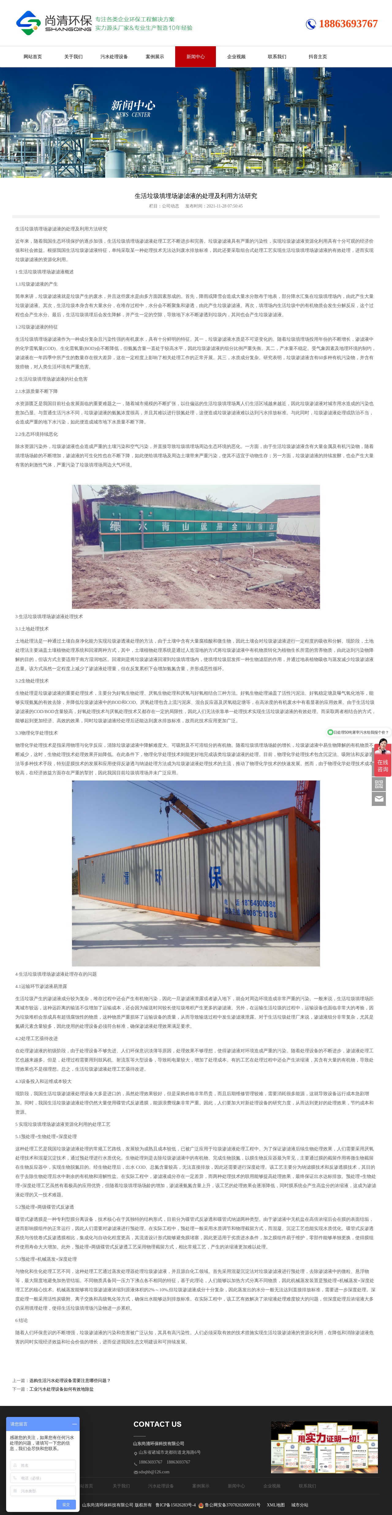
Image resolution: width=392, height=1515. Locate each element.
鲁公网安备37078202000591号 (233, 1505)
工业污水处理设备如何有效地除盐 (61, 1389)
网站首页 (33, 56)
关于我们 (73, 56)
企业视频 (236, 56)
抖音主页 (318, 56)
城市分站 (299, 1505)
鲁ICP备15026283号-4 (176, 1505)
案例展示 (155, 56)
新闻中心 (196, 56)
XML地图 (276, 1505)
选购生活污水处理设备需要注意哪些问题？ (70, 1380)
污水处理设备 (114, 56)
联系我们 (277, 56)
